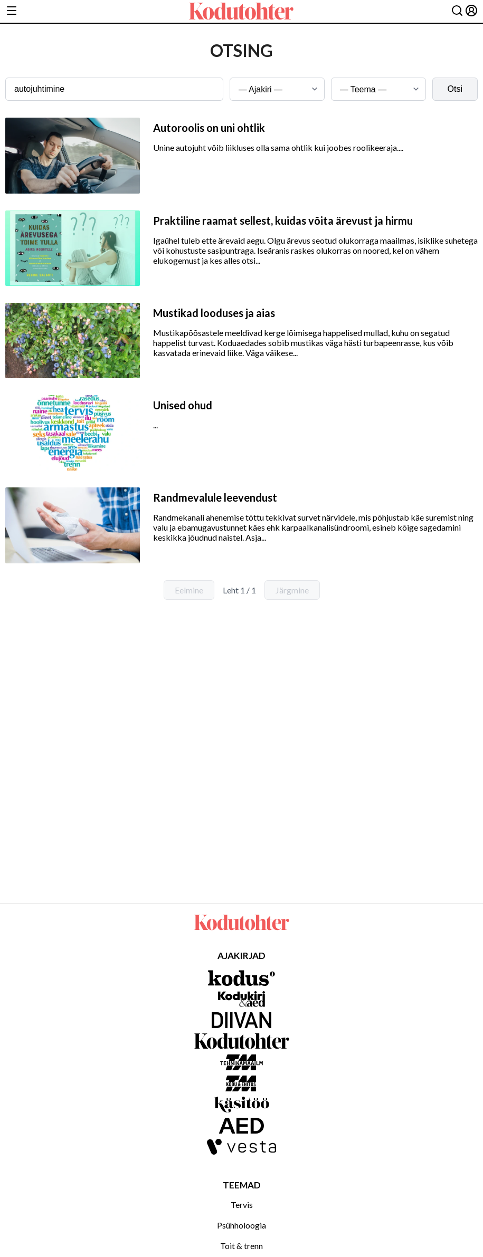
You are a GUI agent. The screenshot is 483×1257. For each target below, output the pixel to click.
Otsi (455, 88)
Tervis (242, 1205)
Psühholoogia (241, 1225)
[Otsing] (457, 11)
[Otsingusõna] (114, 89)
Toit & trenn (241, 1246)
